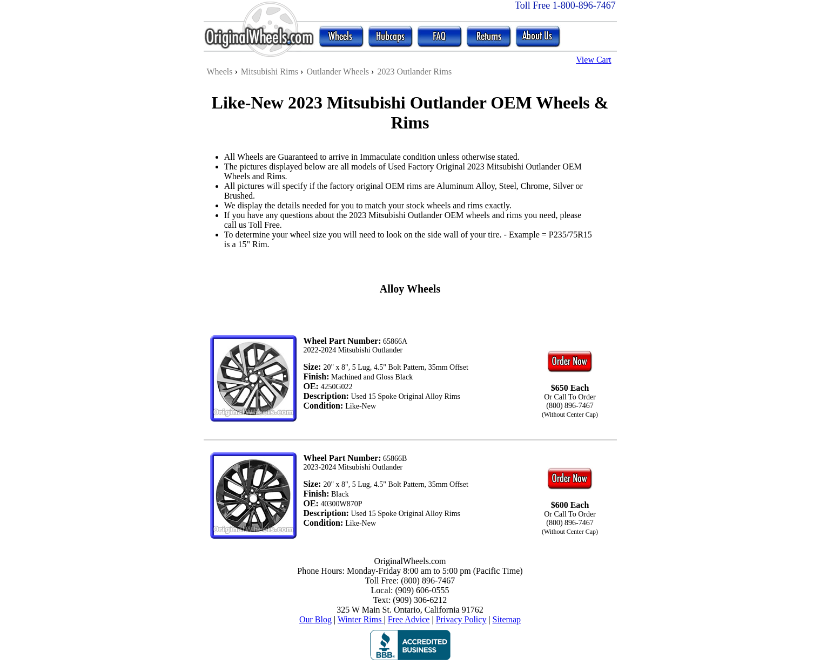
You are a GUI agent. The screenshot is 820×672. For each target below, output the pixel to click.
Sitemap (507, 619)
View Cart (593, 59)
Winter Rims (361, 619)
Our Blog (315, 619)
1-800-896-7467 (584, 5)
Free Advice (409, 619)
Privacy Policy (461, 619)
